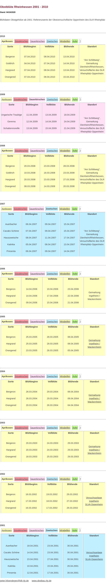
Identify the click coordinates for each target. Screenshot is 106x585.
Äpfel (74, 41)
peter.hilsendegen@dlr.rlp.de (14, 580)
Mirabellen (65, 41)
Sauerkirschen (37, 41)
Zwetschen (52, 41)
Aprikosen (7, 99)
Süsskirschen (21, 41)
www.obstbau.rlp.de (41, 580)
